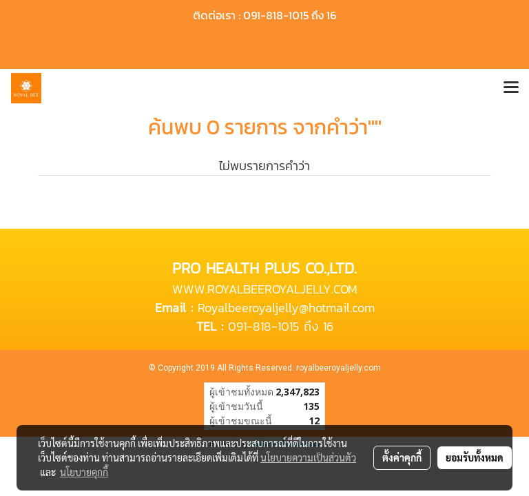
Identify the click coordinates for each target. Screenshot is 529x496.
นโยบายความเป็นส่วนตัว (308, 457)
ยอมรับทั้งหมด (475, 457)
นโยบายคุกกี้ (84, 472)
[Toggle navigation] (511, 88)
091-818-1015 (263, 326)
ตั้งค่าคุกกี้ (402, 457)
